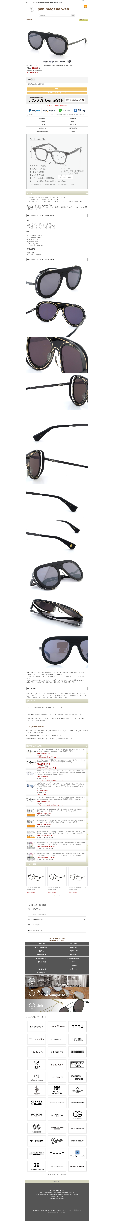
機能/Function (41, 954)
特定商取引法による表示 (57, 940)
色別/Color (73, 954)
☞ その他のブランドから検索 (57, 1174)
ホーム (51, 938)
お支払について (42, 128)
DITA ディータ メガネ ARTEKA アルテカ (78, 887)
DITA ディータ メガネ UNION (33, 887)
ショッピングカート (86, 6)
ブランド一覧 (72, 124)
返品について (72, 118)
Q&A (73, 962)
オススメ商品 (41, 962)
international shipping (42, 131)
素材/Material (73, 951)
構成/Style (41, 951)
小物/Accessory (73, 958)
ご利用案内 (73, 965)
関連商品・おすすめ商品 (33, 746)
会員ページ (73, 969)
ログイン (72, 131)
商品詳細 (29, 193)
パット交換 (42, 121)
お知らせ (41, 943)
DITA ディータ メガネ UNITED (55, 887)
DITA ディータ (83, 20)
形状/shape (73, 947)
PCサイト (84, 0)
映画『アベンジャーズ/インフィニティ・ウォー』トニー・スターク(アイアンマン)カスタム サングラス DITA (61, 772)
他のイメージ (30, 701)
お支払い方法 (41, 969)
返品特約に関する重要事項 (36, 84)
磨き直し (72, 121)
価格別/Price (41, 958)
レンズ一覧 (42, 124)
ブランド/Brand (41, 947)
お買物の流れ (41, 118)
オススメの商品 (31, 864)
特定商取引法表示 (72, 128)
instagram (41, 972)
